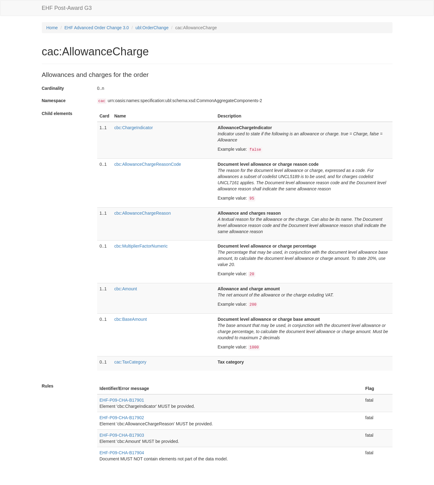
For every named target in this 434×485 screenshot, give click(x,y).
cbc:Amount (125, 288)
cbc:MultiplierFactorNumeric (141, 246)
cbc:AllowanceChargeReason (142, 213)
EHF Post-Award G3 (67, 8)
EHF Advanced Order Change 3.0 (97, 27)
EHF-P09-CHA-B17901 (122, 400)
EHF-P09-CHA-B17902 (122, 417)
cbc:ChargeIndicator (133, 127)
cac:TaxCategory (130, 362)
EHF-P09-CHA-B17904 (122, 452)
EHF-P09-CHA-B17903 (122, 435)
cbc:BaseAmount (130, 319)
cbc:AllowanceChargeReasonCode (147, 164)
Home (52, 27)
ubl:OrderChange (152, 27)
